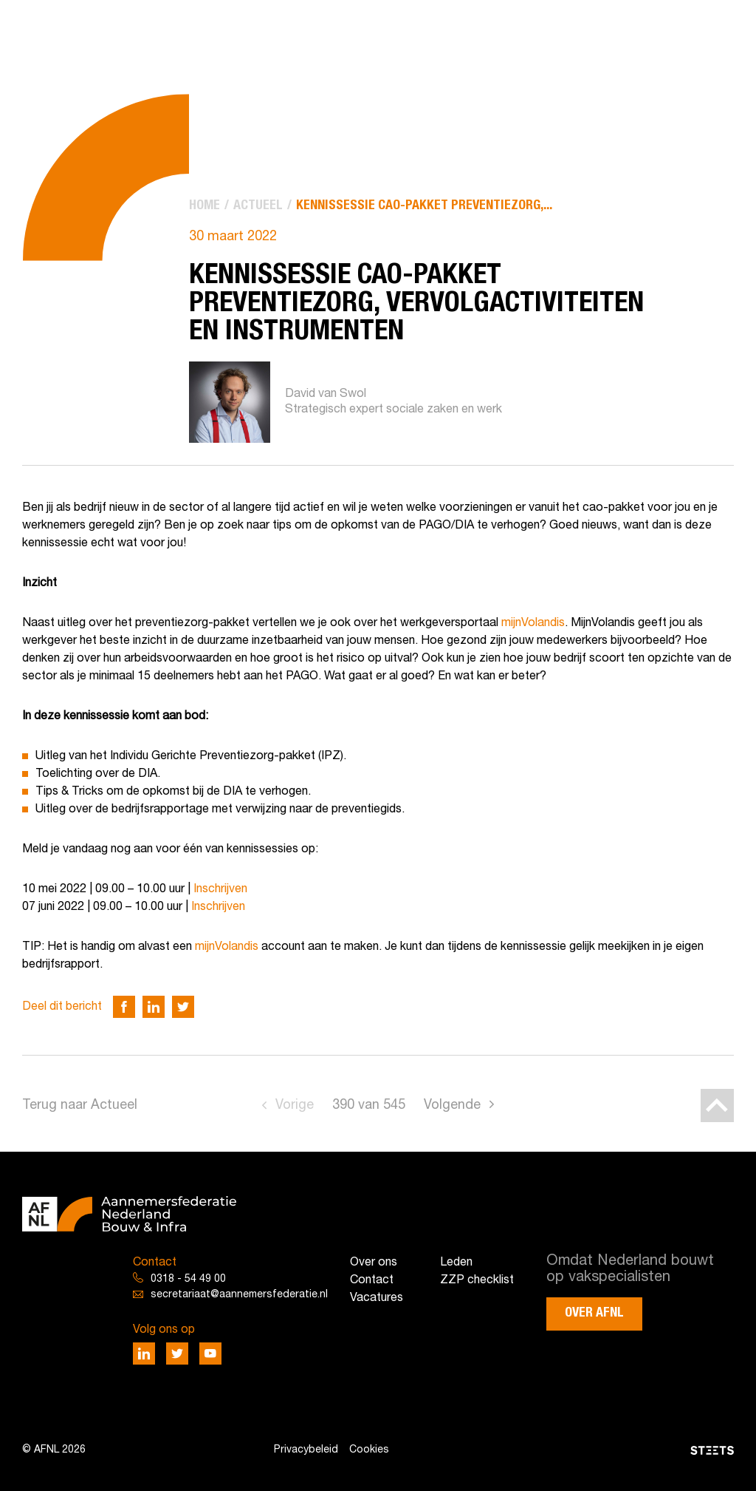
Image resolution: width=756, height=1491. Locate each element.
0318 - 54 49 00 (188, 1279)
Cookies (369, 1450)
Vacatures (376, 1298)
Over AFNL (594, 1313)
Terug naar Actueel (79, 1105)
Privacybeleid (306, 1450)
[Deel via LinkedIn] (153, 1007)
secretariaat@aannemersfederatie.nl (239, 1295)
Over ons (373, 1262)
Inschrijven (220, 889)
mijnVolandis (533, 623)
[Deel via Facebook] (124, 1007)
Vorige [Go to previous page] (294, 1105)
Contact (372, 1280)
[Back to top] (717, 1105)
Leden (456, 1262)
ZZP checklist (477, 1280)
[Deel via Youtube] (210, 1353)
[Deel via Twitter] (183, 1007)
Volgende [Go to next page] (452, 1105)
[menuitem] (204, 206)
